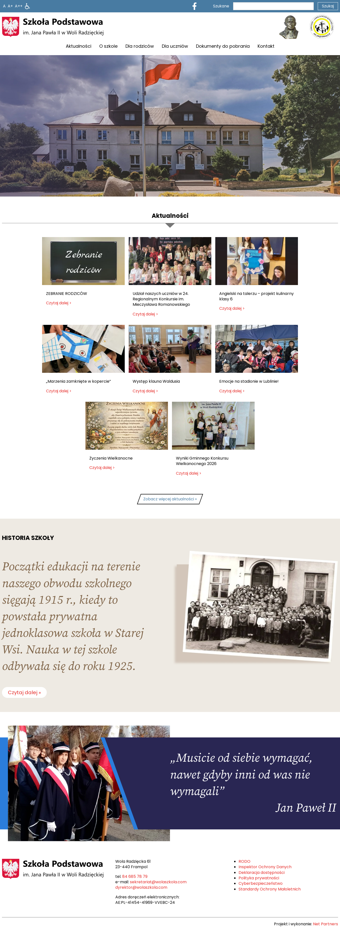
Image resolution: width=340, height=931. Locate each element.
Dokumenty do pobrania (223, 46)
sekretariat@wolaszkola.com (158, 882)
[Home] (52, 27)
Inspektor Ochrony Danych (265, 867)
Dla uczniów (175, 46)
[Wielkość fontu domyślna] (4, 6)
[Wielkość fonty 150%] (10, 6)
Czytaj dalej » (24, 692)
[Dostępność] (27, 6)
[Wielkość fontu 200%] (19, 6)
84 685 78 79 (134, 876)
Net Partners (325, 924)
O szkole (108, 46)
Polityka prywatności (259, 878)
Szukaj (328, 6)
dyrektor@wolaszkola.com (141, 887)
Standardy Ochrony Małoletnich (270, 889)
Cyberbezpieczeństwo (261, 883)
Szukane (221, 6)
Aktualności (78, 46)
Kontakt (266, 46)
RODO (244, 861)
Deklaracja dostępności (262, 872)
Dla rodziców (139, 46)
